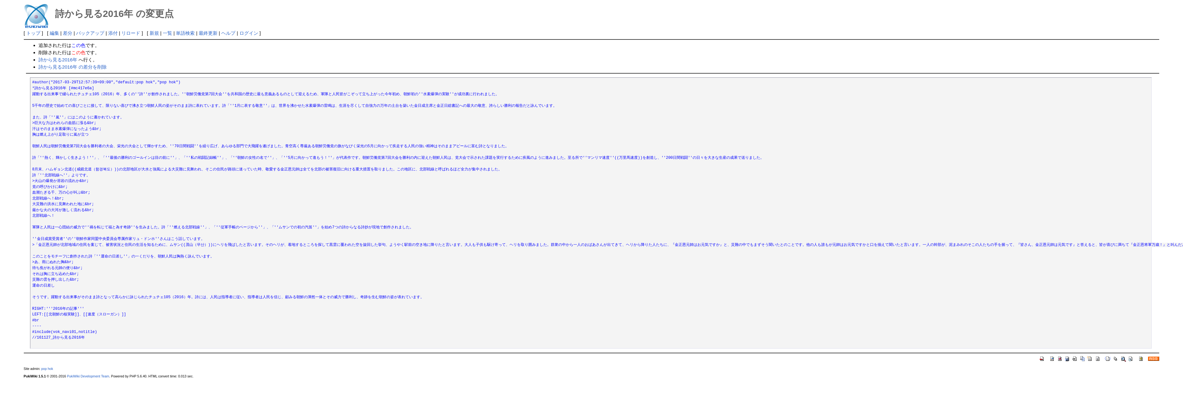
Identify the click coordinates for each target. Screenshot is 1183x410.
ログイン (248, 33)
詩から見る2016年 (57, 59)
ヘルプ (228, 33)
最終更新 (208, 33)
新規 (154, 33)
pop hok (47, 369)
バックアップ (90, 33)
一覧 (167, 33)
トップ (33, 33)
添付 (113, 33)
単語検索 (185, 33)
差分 (67, 33)
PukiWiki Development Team (88, 376)
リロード (130, 33)
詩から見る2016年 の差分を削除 (72, 67)
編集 (54, 33)
